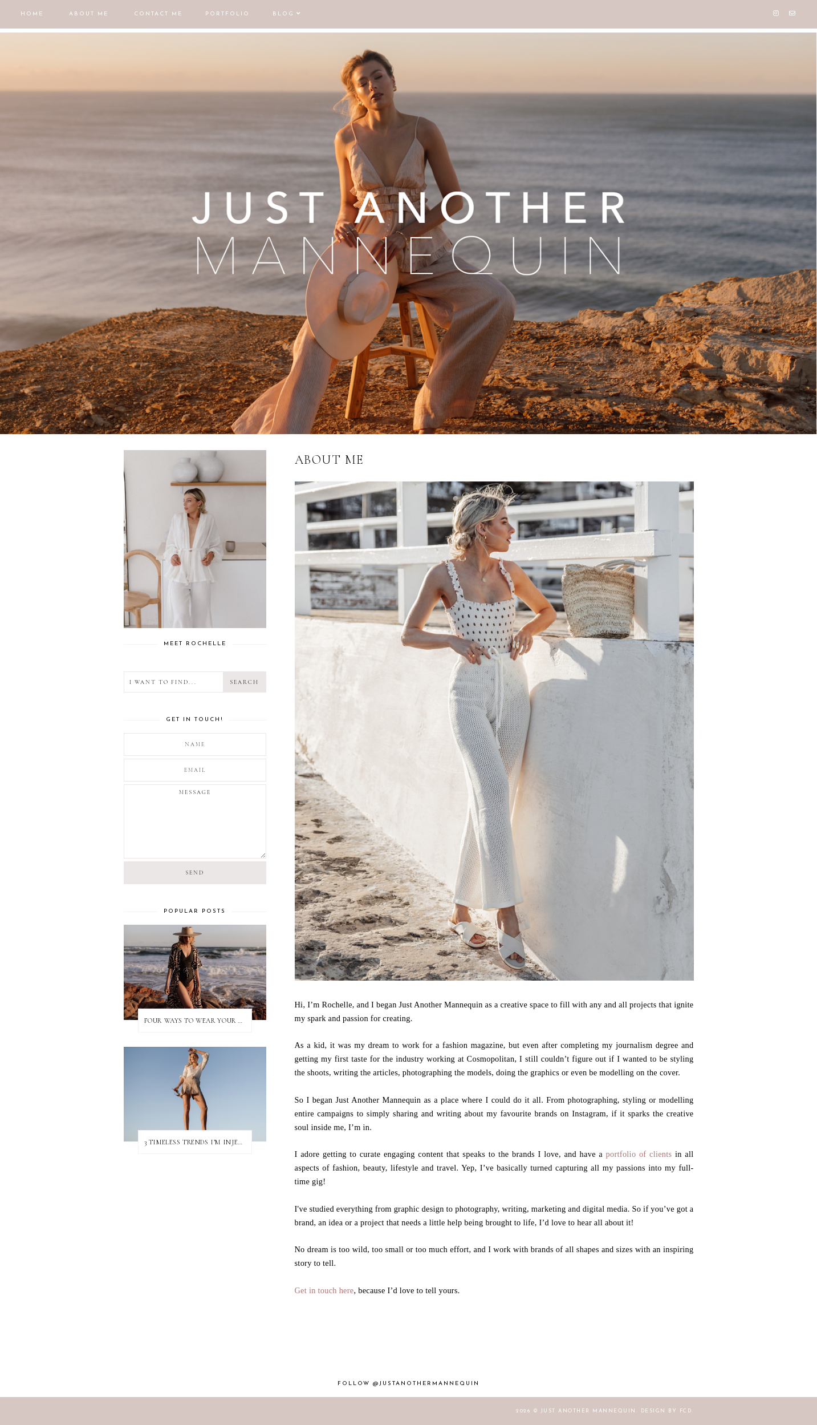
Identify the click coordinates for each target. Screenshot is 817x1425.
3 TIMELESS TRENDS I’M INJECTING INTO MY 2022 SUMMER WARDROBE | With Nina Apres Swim (197, 1142)
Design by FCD (666, 1411)
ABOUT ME (88, 14)
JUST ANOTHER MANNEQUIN (588, 1411)
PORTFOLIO (227, 14)
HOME (32, 14)
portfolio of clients (639, 1154)
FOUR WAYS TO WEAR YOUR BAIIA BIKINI (197, 1021)
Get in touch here (324, 1290)
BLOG (283, 14)
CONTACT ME (158, 14)
